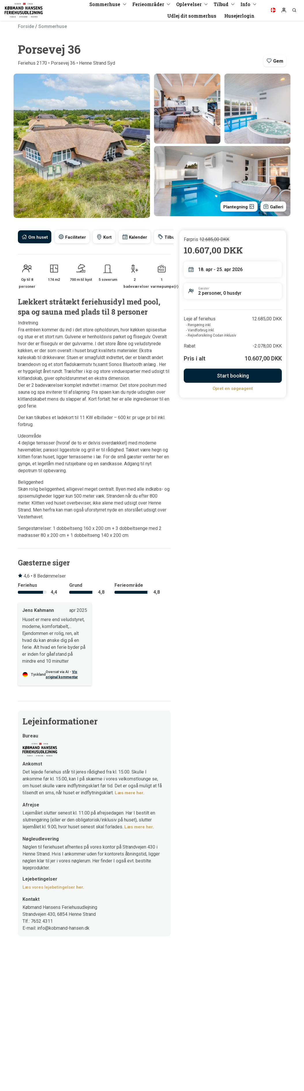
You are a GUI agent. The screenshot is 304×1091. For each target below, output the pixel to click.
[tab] (35, 237)
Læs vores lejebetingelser (54, 887)
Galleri (272, 206)
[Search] (294, 11)
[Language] (273, 11)
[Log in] (284, 11)
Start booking (233, 376)
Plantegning (235, 206)
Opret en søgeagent (233, 388)
